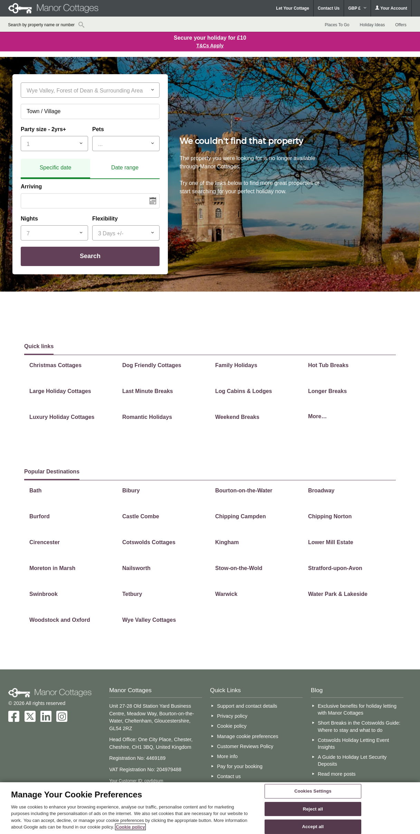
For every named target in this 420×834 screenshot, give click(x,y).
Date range (125, 167)
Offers (400, 24)
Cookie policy (232, 726)
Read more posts (337, 774)
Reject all (313, 809)
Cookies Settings (313, 791)
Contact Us (329, 8)
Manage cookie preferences (247, 736)
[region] (210, 808)
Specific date (55, 167)
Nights (29, 219)
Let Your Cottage (292, 8)
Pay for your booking (239, 766)
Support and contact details (247, 706)
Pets (98, 129)
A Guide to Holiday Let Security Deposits (352, 760)
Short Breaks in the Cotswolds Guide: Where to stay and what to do (359, 726)
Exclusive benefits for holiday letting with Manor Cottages (357, 709)
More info (227, 756)
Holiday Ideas (372, 24)
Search (90, 256)
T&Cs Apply (210, 45)
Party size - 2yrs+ (43, 129)
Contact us (229, 776)
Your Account (391, 8)
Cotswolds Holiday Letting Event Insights (353, 743)
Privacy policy (232, 716)
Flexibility (105, 219)
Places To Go (337, 24)
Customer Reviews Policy (245, 746)
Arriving (31, 186)
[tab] (55, 169)
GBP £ (357, 8)
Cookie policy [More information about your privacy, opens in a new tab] (130, 827)
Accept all (313, 826)
